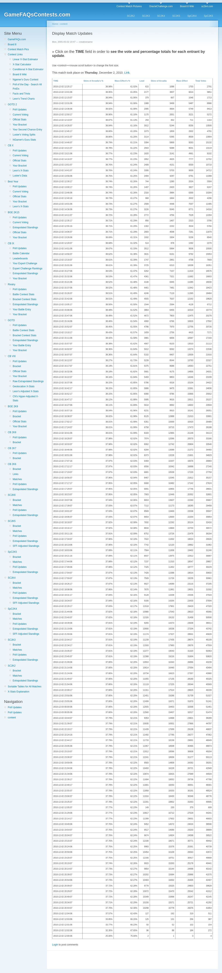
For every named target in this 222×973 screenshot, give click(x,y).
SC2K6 (12, 495)
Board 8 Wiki (187, 6)
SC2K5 (176, 15)
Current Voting (20, 114)
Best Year (13, 181)
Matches (17, 479)
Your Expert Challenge (25, 263)
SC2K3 (146, 15)
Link (126, 72)
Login (55, 944)
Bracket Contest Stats (24, 299)
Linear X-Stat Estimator (25, 59)
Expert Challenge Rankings (27, 268)
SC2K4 (161, 15)
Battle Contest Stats (23, 294)
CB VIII (12, 356)
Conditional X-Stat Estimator (28, 69)
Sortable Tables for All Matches (24, 686)
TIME (55, 81)
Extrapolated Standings (25, 227)
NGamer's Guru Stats (24, 139)
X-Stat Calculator (22, 64)
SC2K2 (131, 15)
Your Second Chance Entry (27, 129)
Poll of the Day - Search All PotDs (27, 86)
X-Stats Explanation (18, 691)
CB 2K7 (12, 448)
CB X (10, 145)
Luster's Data (20, 175)
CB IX (11, 243)
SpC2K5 (208, 15)
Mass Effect (182, 81)
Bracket (17, 366)
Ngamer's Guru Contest (25, 79)
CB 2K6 (12, 464)
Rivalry (11, 284)
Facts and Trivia (21, 93)
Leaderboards (20, 258)
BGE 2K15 (13, 212)
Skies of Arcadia (158, 81)
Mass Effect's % (122, 81)
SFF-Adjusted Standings (26, 546)
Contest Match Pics (18, 49)
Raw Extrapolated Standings (28, 381)
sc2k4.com (207, 6)
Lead (141, 81)
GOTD (11, 320)
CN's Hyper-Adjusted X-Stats (26, 398)
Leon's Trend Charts (24, 98)
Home (55, 24)
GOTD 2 (12, 104)
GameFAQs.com (17, 39)
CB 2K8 (12, 432)
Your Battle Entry (22, 309)
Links (15, 474)
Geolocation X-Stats (24, 386)
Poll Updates (20, 109)
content (12, 717)
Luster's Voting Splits (24, 134)
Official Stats (19, 119)
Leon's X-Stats (21, 170)
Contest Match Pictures (129, 6)
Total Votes (200, 81)
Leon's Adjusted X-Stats (26, 391)
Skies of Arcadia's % (93, 81)
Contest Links (15, 54)
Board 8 (12, 44)
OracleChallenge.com (161, 6)
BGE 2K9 (13, 406)
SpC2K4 (192, 15)
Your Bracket (20, 124)
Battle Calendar (21, 253)
